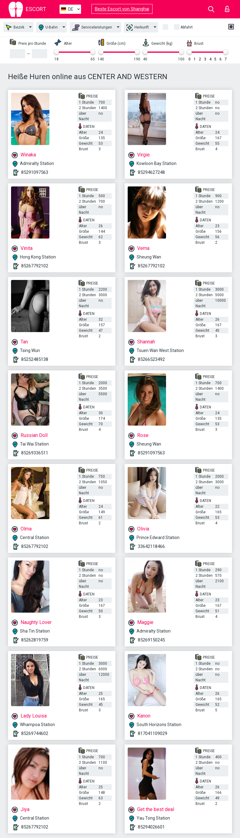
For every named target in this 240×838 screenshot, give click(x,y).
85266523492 (151, 359)
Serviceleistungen (92, 28)
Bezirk (15, 27)
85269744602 (34, 733)
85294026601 (151, 827)
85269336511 (34, 453)
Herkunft (137, 28)
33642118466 (151, 546)
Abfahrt (186, 27)
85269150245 (151, 640)
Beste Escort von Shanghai (122, 9)
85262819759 (34, 640)
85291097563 (34, 172)
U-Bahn (48, 27)
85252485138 (34, 359)
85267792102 (34, 266)
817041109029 (152, 733)
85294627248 (151, 172)
